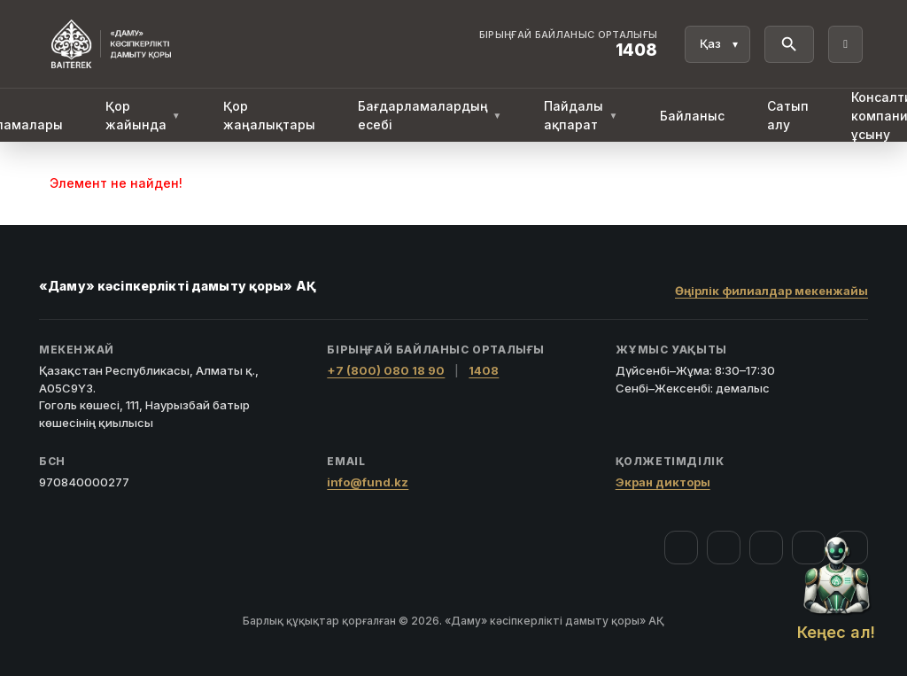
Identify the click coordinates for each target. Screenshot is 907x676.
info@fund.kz (367, 482)
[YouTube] (766, 547)
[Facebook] (681, 547)
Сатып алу (788, 115)
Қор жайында (143, 115)
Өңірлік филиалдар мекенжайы (771, 291)
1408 (484, 370)
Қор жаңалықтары (269, 115)
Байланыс (692, 115)
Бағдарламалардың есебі (430, 115)
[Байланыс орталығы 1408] (568, 44)
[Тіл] (717, 44)
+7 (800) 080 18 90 (386, 370)
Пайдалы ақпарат (580, 115)
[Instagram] (723, 547)
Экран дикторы (663, 482)
